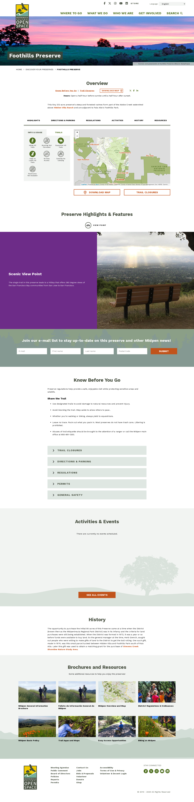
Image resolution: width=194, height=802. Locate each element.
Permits (63, 483)
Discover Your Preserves (40, 69)
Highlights (33, 120)
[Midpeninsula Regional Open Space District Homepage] (22, 8)
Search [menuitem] (173, 13)
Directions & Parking (63, 120)
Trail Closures (87, 90)
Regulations (93, 120)
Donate (80, 779)
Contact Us (82, 767)
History (138, 120)
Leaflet (84, 184)
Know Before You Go (66, 90)
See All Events (97, 594)
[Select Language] (172, 4)
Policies (55, 776)
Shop (79, 782)
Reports (55, 779)
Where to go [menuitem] (71, 13)
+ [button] (77, 132)
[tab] (97, 225)
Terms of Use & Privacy (112, 770)
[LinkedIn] (128, 3)
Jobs (78, 770)
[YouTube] (122, 3)
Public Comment (59, 770)
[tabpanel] (47, 158)
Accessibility (106, 767)
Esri (97, 184)
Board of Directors (60, 773)
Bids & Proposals (85, 773)
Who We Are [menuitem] (123, 13)
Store (135, 3)
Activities (117, 120)
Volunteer (81, 776)
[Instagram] (116, 3)
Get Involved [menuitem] (150, 13)
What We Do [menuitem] (97, 13)
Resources (161, 120)
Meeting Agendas (60, 767)
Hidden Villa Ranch (64, 107)
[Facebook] (106, 3)
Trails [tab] (58, 132)
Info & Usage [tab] (35, 132)
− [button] (77, 136)
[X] (111, 3)
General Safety (70, 494)
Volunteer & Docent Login (113, 773)
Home (19, 69)
